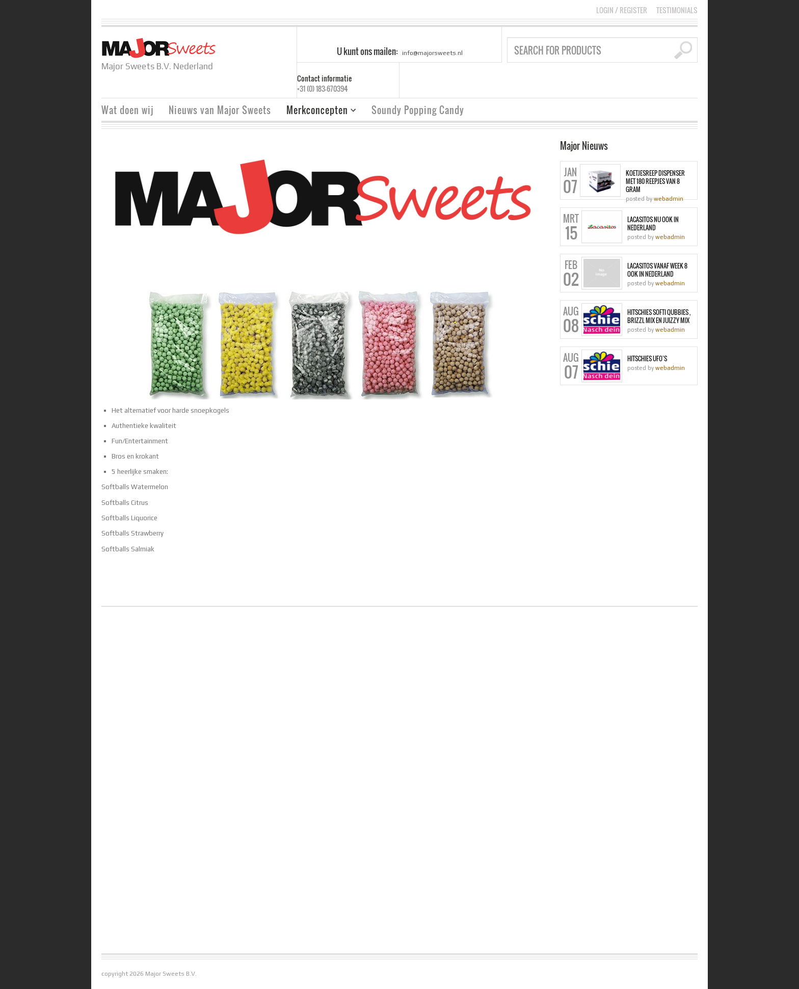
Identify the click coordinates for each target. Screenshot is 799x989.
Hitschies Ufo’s (647, 359)
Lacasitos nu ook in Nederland (653, 224)
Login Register (621, 10)
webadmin (668, 199)
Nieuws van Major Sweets (220, 110)
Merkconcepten (317, 111)
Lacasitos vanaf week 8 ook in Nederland (657, 270)
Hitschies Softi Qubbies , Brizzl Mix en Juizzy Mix (658, 316)
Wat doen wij (127, 110)
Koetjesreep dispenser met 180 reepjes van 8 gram (655, 181)
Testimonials (677, 10)
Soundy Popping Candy (417, 110)
